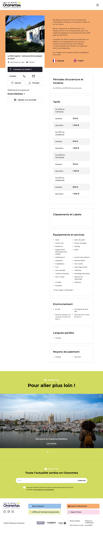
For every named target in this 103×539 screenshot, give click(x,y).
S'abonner (82, 481)
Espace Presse (74, 513)
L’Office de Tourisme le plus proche (44, 513)
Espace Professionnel (77, 507)
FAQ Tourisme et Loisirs (77, 526)
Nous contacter (36, 507)
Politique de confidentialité (89, 522)
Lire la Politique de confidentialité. (43, 490)
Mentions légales (75, 522)
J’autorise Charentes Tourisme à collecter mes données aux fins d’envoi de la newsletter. (49, 489)
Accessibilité (88, 526)
